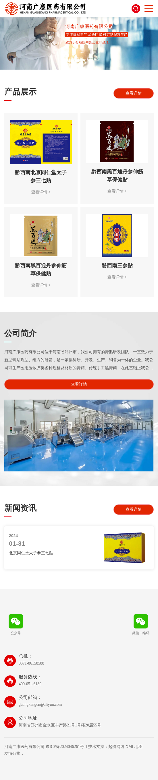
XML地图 (134, 746)
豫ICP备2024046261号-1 (66, 746)
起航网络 (116, 746)
